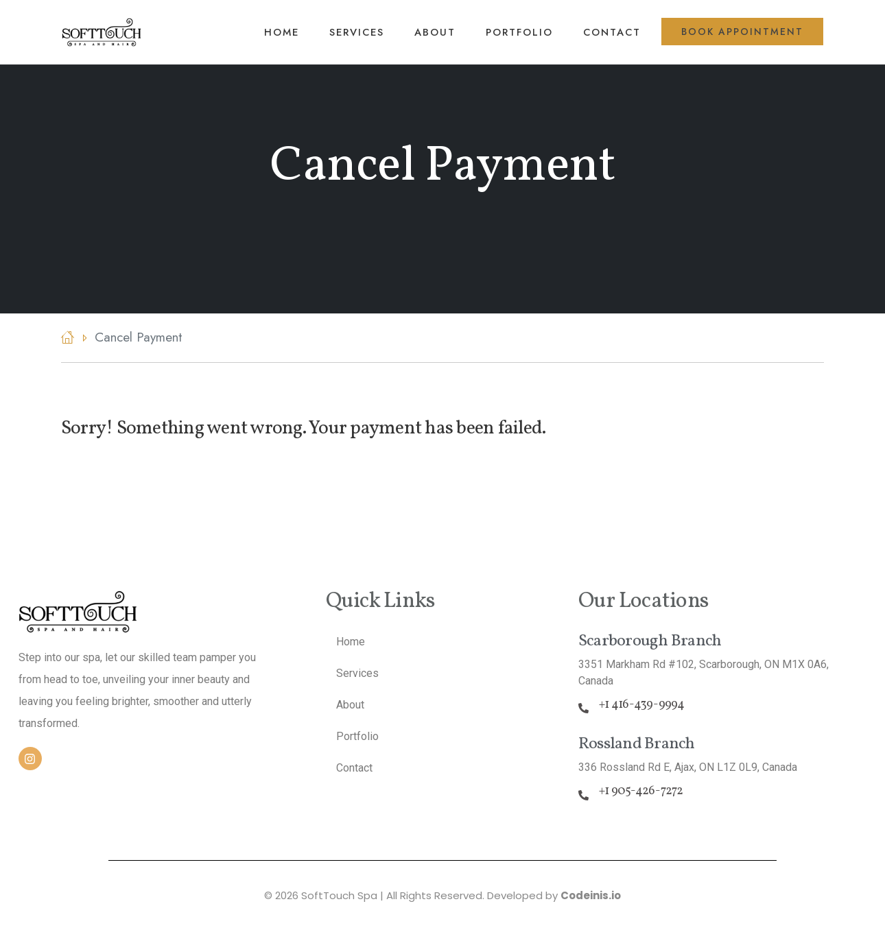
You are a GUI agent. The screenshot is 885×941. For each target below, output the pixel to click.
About (435, 32)
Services (356, 32)
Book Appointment (742, 31)
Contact (612, 32)
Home (281, 32)
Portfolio (519, 32)
